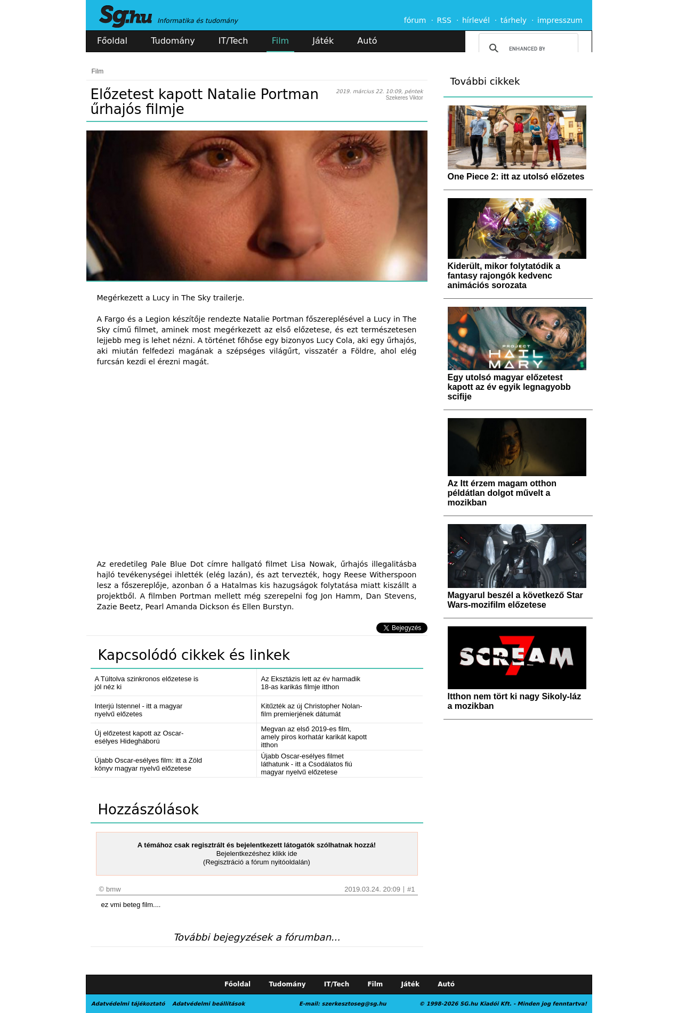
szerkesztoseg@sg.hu (354, 1004)
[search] (527, 48)
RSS (444, 20)
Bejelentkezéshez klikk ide (256, 853)
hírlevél (476, 20)
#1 (411, 889)
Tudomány (173, 41)
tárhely (514, 20)
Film (280, 41)
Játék (323, 41)
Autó (367, 41)
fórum (415, 20)
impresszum (560, 20)
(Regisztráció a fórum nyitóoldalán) (256, 862)
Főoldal (112, 41)
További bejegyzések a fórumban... (256, 937)
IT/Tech (233, 41)
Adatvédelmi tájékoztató (128, 1004)
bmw (113, 889)
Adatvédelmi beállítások (208, 1004)
